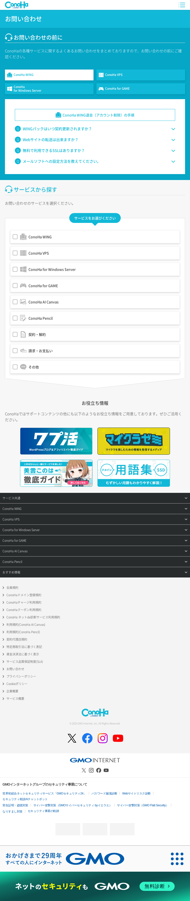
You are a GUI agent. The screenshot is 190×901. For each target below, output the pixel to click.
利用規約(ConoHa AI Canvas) (25, 624)
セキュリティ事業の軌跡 (43, 811)
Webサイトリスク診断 (136, 793)
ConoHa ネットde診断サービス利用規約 (33, 617)
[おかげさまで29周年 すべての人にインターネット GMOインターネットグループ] (65, 858)
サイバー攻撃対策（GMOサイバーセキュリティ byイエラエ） (72, 805)
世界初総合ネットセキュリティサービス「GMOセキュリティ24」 (44, 793)
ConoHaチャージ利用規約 (23, 602)
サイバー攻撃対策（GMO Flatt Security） (142, 805)
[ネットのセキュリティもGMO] (95, 886)
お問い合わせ (15, 669)
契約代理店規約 (16, 639)
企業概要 (12, 691)
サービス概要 (15, 698)
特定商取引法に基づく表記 (24, 647)
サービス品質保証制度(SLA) (24, 661)
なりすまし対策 (12, 811)
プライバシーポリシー (21, 676)
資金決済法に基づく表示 (22, 654)
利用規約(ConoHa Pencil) (23, 632)
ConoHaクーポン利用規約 (23, 610)
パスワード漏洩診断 (104, 793)
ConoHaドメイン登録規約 (23, 595)
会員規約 (12, 587)
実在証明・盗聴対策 (15, 805)
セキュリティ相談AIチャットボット (25, 799)
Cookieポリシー (16, 684)
